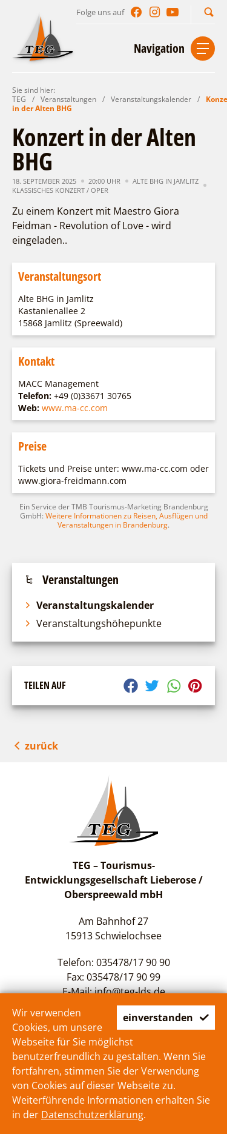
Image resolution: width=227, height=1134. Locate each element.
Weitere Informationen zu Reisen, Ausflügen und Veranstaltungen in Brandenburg (126, 520)
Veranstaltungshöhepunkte (93, 623)
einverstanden (166, 1017)
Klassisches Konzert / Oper (60, 190)
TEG (19, 99)
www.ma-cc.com (75, 408)
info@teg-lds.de (129, 991)
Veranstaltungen (68, 99)
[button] (209, 12)
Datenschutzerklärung (92, 1114)
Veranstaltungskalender (151, 99)
